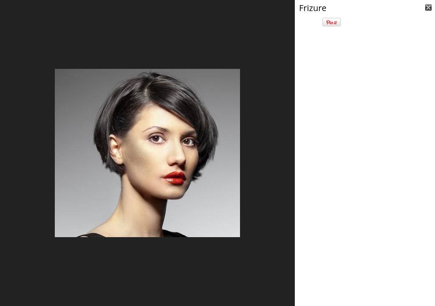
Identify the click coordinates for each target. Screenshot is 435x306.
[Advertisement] (365, 251)
